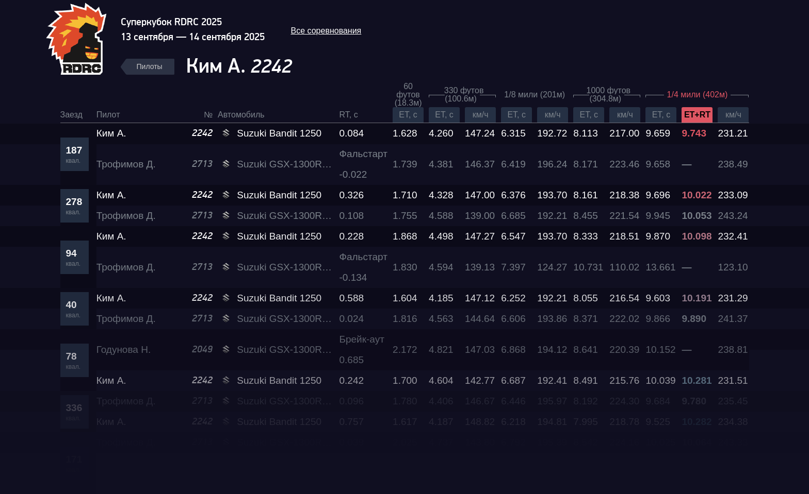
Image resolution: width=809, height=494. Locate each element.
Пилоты (150, 66)
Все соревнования (326, 30)
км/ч (481, 114)
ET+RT (697, 114)
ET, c (408, 114)
